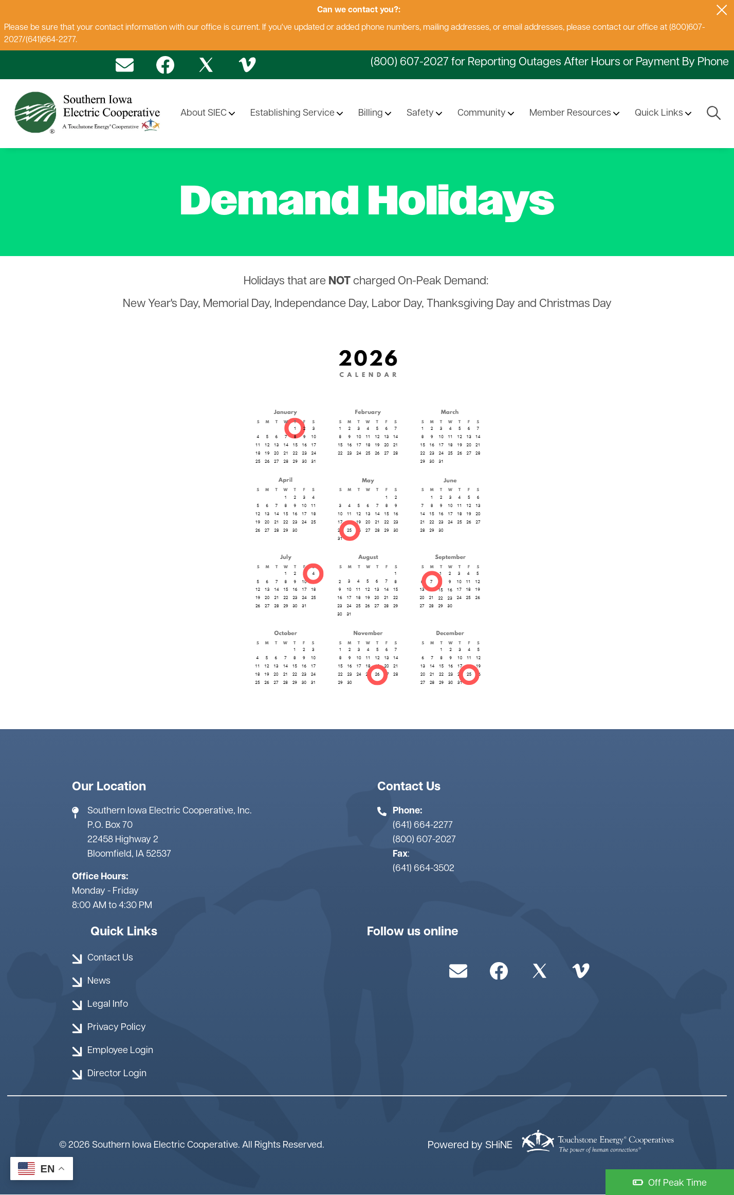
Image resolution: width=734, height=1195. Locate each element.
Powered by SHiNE (470, 1145)
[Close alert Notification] (721, 10)
